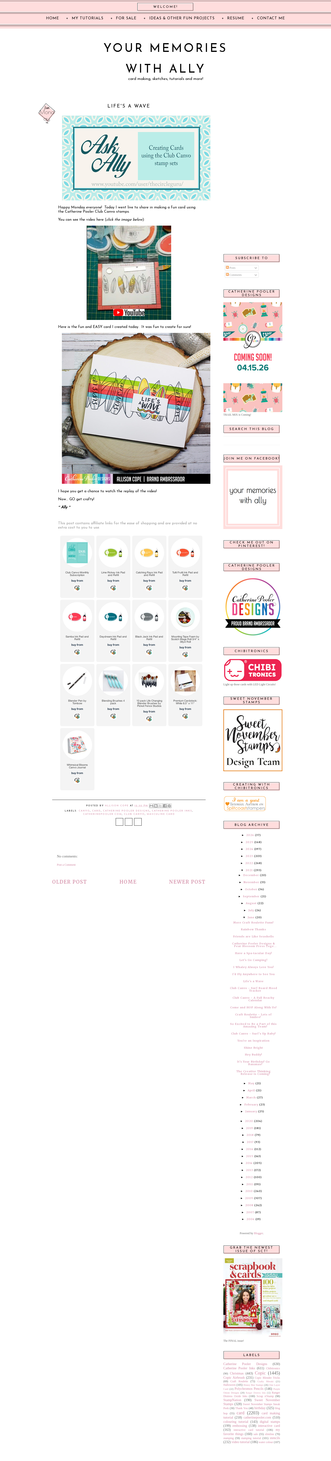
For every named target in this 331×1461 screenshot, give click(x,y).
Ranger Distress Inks (256, 1392)
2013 (249, 1170)
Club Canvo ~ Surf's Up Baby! (253, 1033)
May (251, 1083)
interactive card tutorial (248, 1430)
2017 (250, 1142)
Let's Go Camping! (253, 960)
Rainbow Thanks (253, 929)
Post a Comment (66, 864)
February (251, 1104)
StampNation (232, 1400)
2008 (249, 1205)
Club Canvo (134, 814)
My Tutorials (87, 18)
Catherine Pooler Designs (126, 811)
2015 (249, 1156)
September (251, 896)
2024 (249, 849)
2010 (249, 1191)
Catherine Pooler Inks (172, 811)
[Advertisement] (251, 175)
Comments (234, 275)
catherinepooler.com (102, 814)
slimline (269, 1434)
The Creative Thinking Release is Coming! (253, 1073)
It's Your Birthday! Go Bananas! (253, 1063)
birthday (260, 1408)
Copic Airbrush (234, 1377)
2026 (250, 835)
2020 (249, 1121)
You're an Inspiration (254, 1040)
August (251, 903)
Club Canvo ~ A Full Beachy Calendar (253, 999)
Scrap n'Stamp (265, 1396)
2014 (249, 1163)
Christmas (237, 1373)
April (251, 1090)
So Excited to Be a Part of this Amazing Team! (253, 1025)
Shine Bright (253, 1047)
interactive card (269, 1426)
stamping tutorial (251, 1438)
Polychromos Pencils (249, 1389)
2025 (249, 842)
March (251, 1097)
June (251, 917)
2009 (249, 1198)
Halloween (229, 1385)
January (251, 1111)
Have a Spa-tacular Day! (253, 953)
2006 (250, 1219)
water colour (266, 1442)
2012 (249, 1177)
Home (128, 882)
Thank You (241, 1408)
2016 (249, 1149)
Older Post (69, 882)
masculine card (161, 814)
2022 (249, 863)
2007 (250, 1212)
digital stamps (270, 1422)
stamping (228, 1438)
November (251, 882)
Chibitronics (273, 1368)
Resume (235, 18)
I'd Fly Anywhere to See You (253, 974)
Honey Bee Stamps (253, 1384)
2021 (249, 870)
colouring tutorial (235, 1422)
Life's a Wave (253, 981)
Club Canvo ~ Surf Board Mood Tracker (253, 989)
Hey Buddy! (253, 1054)
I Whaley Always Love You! (253, 967)
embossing (240, 1426)
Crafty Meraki (265, 1381)
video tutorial (241, 1442)
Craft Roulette (239, 1381)
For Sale (126, 18)
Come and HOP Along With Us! (253, 1007)
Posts (230, 267)
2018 (250, 1135)
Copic (260, 1372)
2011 (249, 1184)
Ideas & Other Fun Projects (182, 18)
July (251, 910)
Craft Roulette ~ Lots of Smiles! (253, 1016)
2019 (249, 1128)
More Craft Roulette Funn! (253, 922)
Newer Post (187, 882)
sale (256, 1434)
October (251, 889)
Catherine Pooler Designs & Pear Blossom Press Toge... (254, 945)
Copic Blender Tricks (267, 1377)
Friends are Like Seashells (253, 936)
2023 (249, 856)
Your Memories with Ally (165, 59)
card (96, 811)
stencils (275, 1438)
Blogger (258, 1233)
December (251, 875)
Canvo (84, 811)
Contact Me (271, 18)
